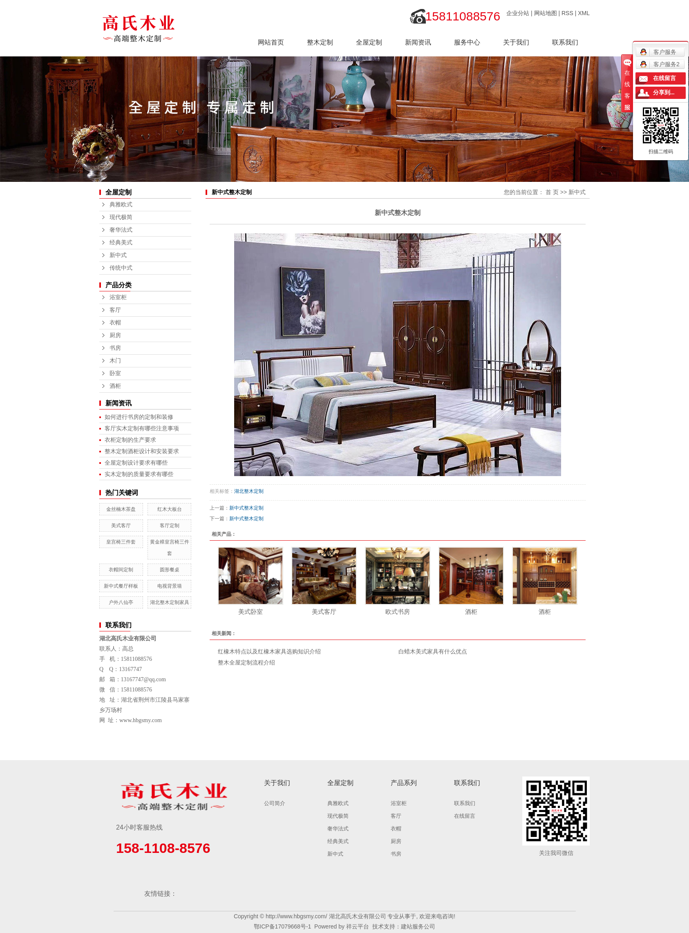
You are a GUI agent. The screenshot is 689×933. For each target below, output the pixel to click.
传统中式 (121, 268)
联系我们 (565, 42)
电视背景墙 (169, 586)
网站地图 (545, 13)
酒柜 (115, 386)
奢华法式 (121, 230)
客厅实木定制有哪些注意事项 (142, 428)
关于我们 (516, 42)
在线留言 (464, 816)
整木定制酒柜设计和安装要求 (142, 451)
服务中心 (467, 42)
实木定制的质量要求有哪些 (139, 474)
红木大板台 (169, 509)
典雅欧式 (121, 204)
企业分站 (517, 13)
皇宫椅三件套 (121, 542)
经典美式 (121, 242)
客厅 (115, 310)
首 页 (552, 192)
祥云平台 (357, 926)
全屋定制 (369, 42)
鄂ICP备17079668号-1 (282, 926)
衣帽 (115, 323)
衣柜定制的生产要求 (130, 439)
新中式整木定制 (246, 508)
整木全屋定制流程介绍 (246, 662)
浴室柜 (118, 297)
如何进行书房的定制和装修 (139, 417)
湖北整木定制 (249, 491)
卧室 (115, 373)
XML (584, 13)
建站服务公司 (418, 926)
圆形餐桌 (169, 570)
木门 (115, 361)
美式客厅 (121, 525)
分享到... (664, 92)
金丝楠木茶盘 (121, 509)
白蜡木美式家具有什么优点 (432, 651)
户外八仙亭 (121, 602)
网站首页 (271, 42)
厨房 (115, 335)
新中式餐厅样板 (121, 586)
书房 (115, 348)
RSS (567, 13)
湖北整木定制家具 (169, 602)
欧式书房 (397, 611)
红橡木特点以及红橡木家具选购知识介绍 (269, 651)
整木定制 (320, 42)
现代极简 (121, 217)
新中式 (118, 255)
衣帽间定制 (121, 570)
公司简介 (274, 803)
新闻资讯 (418, 42)
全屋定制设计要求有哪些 (136, 462)
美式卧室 (250, 611)
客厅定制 (169, 525)
